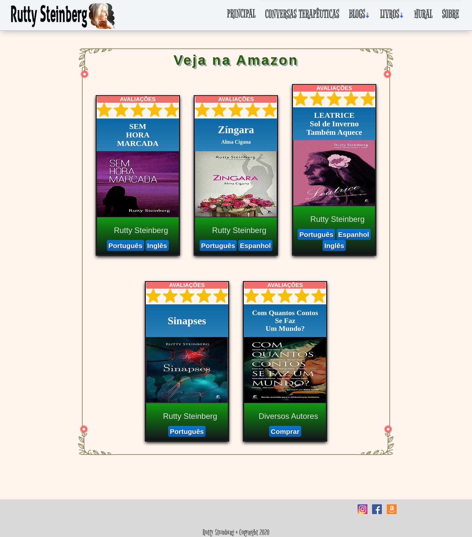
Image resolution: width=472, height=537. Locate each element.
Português (125, 245)
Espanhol (255, 245)
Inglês (157, 245)
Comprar (285, 431)
